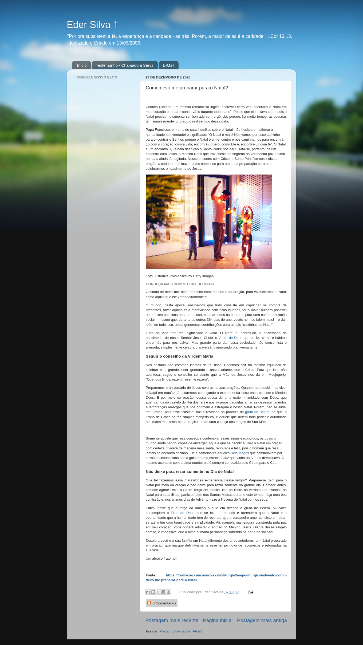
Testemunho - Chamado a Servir (124, 65)
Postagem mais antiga (262, 620)
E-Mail (168, 65)
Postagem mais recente (171, 620)
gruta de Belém (257, 412)
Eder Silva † (93, 24)
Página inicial (217, 620)
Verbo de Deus (230, 338)
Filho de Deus (182, 513)
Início (82, 65)
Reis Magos (240, 453)
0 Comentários (161, 603)
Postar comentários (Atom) (181, 631)
